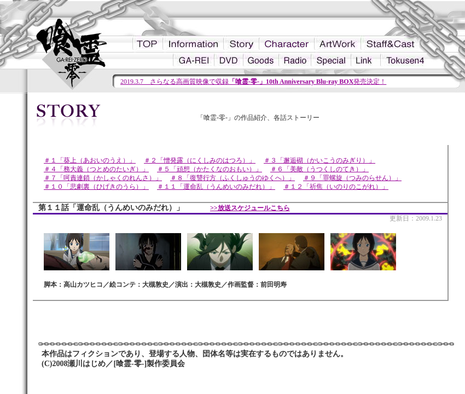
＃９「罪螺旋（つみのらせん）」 (352, 178)
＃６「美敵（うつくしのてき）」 (319, 169)
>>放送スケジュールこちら (250, 208)
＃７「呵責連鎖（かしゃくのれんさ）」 (103, 178)
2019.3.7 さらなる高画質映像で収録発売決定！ (253, 81)
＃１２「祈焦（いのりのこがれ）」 (335, 186)
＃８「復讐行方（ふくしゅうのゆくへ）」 (232, 178)
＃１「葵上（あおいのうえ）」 (90, 160)
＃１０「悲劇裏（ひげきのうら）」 (96, 186)
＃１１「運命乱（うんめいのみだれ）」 (216, 186)
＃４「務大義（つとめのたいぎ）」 (96, 169)
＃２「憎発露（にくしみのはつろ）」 (199, 160)
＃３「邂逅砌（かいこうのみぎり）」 (319, 160)
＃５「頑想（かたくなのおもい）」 (209, 169)
